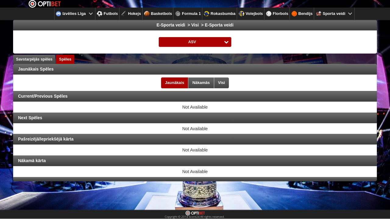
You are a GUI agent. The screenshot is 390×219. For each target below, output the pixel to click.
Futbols (107, 13)
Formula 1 (188, 13)
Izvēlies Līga (71, 13)
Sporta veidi (330, 13)
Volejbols (251, 13)
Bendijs (302, 13)
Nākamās (201, 82)
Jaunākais (174, 82)
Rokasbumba (220, 13)
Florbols (277, 13)
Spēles (65, 59)
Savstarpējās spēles (34, 59)
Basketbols (158, 13)
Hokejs (131, 13)
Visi (221, 82)
